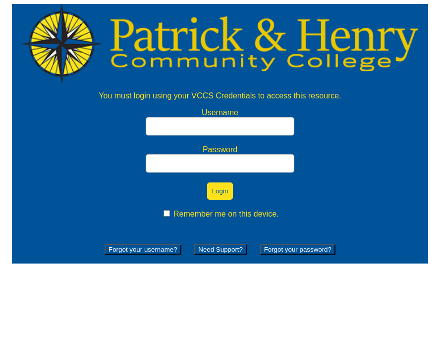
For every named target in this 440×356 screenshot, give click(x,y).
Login (220, 191)
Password (220, 149)
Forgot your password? (297, 249)
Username (220, 112)
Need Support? (220, 249)
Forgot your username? (143, 249)
